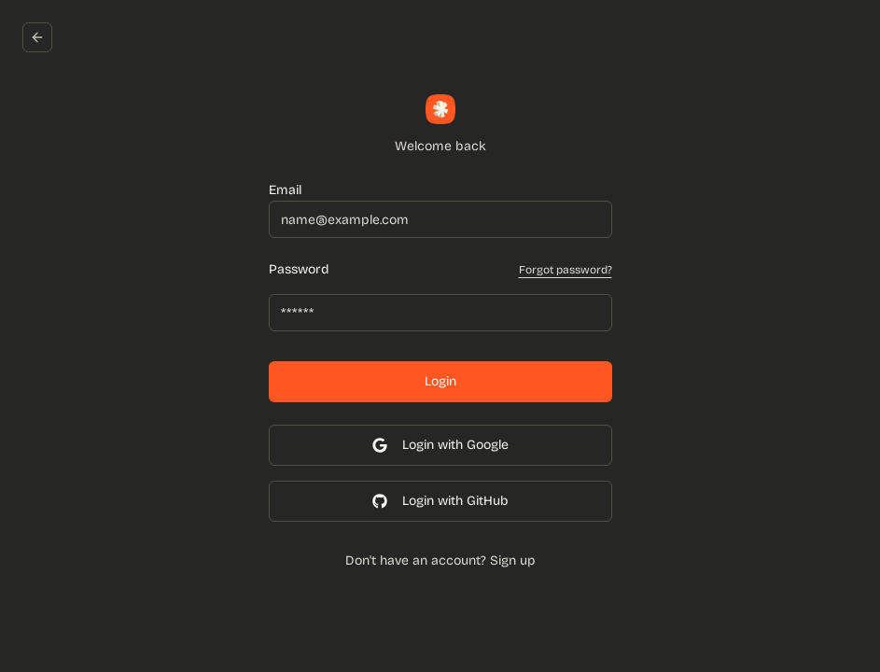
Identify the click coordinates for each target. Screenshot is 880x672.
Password (299, 269)
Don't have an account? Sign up (440, 560)
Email (285, 190)
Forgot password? (565, 269)
